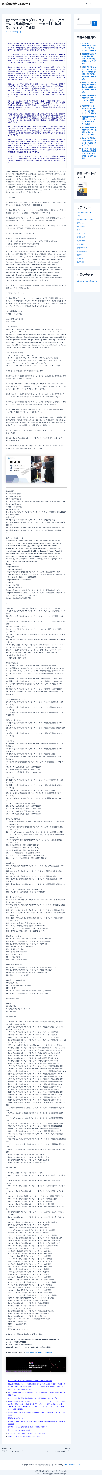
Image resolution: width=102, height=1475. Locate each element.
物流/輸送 (80, 244)
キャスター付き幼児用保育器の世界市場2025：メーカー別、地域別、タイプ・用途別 (89, 153)
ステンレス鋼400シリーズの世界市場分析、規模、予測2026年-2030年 (30, 1381)
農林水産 (80, 258)
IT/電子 (79, 216)
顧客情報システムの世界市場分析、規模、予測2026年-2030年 (27, 1427)
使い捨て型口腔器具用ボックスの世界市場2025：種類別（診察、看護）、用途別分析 (89, 87)
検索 (78, 19)
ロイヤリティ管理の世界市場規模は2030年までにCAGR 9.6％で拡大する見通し (33, 1398)
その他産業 (81, 226)
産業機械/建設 (82, 251)
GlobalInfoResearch (84, 212)
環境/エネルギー (83, 248)
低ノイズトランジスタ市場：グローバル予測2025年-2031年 (26, 1433)
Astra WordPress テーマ (71, 1465)
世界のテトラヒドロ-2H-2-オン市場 (19, 1430)
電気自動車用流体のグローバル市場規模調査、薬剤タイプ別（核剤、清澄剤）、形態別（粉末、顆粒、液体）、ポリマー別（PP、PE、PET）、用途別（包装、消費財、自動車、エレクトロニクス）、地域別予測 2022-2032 (37, 1386)
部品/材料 (80, 262)
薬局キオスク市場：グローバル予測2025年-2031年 (24, 1436)
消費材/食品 (81, 237)
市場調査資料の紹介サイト (17, 3)
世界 (78, 230)
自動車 (79, 255)
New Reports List (92, 4)
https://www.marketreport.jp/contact (39, 1352)
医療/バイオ (81, 234)
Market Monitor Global (85, 219)
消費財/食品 (81, 241)
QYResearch (81, 223)
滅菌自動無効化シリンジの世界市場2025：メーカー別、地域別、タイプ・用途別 (89, 58)
